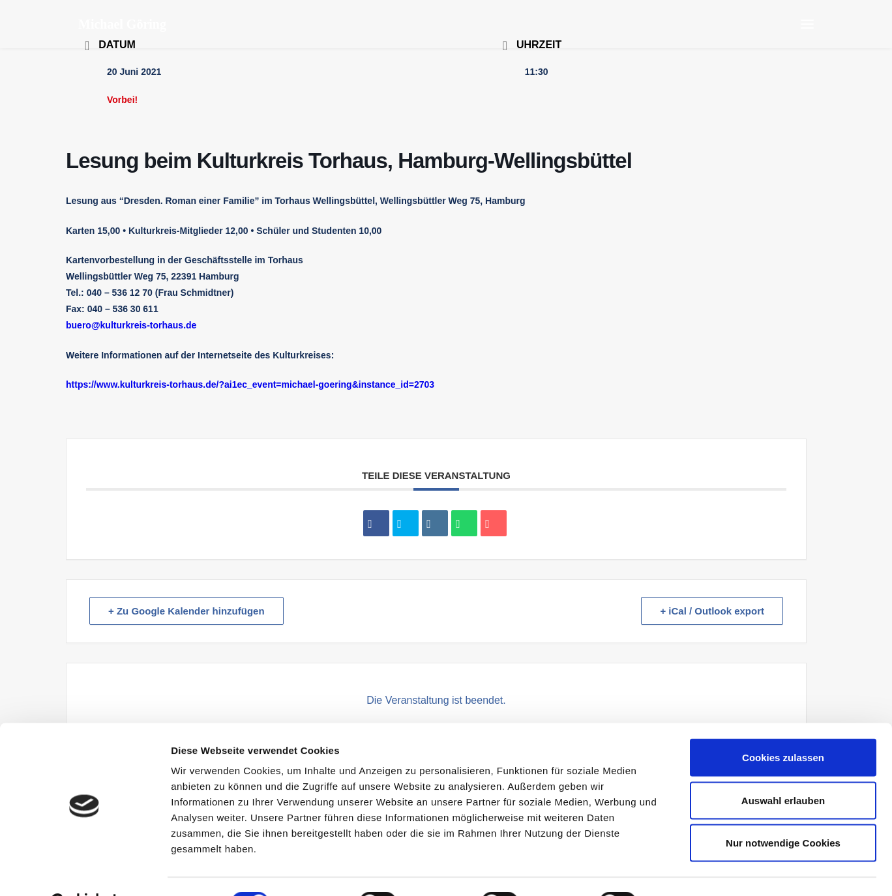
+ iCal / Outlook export (712, 610)
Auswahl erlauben (783, 767)
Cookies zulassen (783, 724)
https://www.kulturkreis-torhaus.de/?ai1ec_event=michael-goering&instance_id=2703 (250, 384)
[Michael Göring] (122, 24)
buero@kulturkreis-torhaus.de (131, 325)
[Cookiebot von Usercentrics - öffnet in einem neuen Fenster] (84, 870)
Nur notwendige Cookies (783, 810)
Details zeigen (693, 870)
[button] (807, 24)
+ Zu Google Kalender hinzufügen (186, 610)
